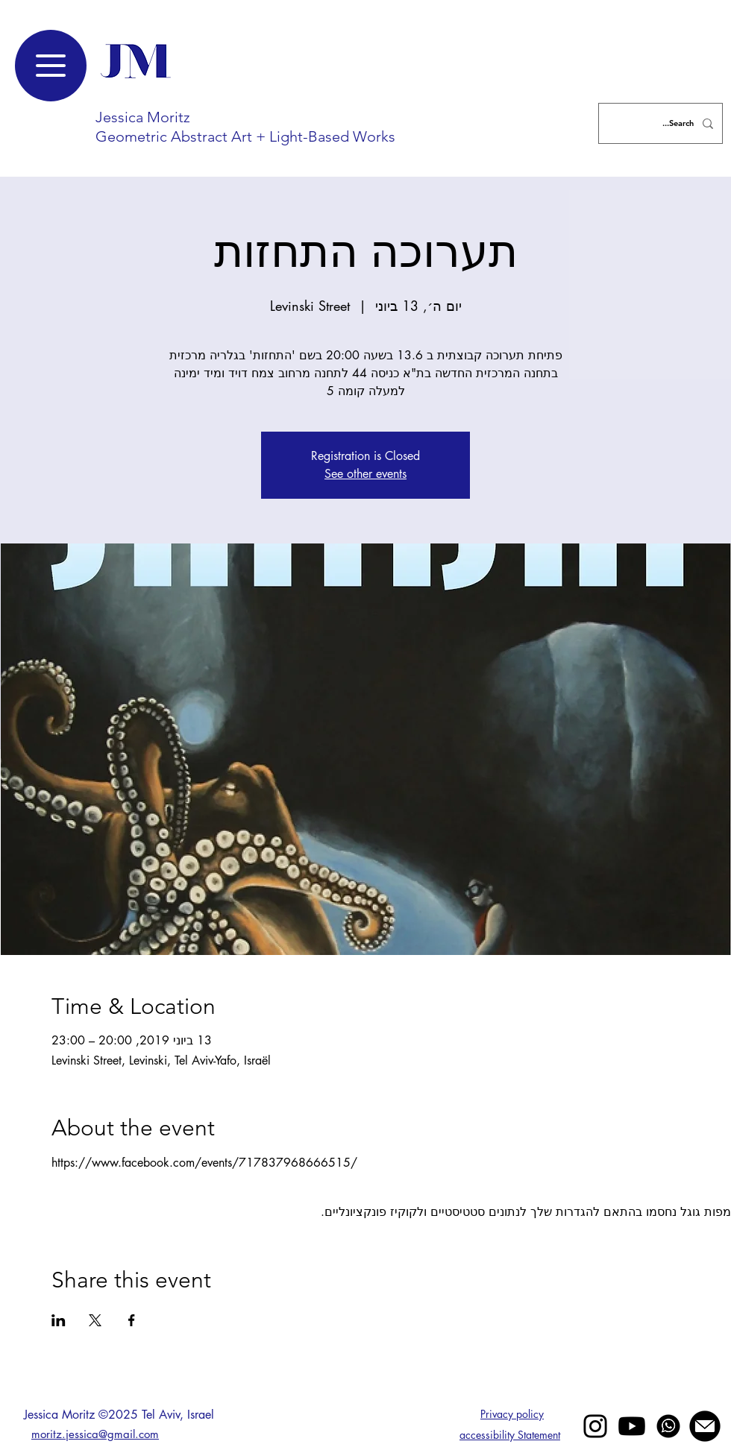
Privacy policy (512, 1414)
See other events (365, 474)
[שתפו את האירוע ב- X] (95, 1320)
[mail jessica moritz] (705, 1426)
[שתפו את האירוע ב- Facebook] (132, 1320)
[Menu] (51, 65)
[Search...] (662, 123)
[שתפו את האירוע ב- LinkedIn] (58, 1320)
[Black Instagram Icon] (595, 1426)
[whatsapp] (668, 1426)
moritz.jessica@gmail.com (95, 1434)
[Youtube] (631, 1426)
